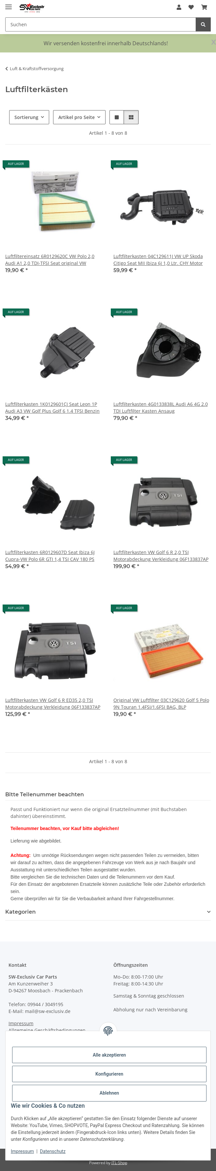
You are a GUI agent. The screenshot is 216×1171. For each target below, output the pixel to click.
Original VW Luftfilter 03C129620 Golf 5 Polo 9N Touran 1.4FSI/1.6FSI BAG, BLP (161, 703)
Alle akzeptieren (109, 1055)
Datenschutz (53, 1151)
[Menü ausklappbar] (8, 4)
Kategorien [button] (20, 912)
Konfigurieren (109, 1074)
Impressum (22, 1151)
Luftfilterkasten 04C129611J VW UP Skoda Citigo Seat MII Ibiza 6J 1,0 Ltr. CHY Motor (158, 259)
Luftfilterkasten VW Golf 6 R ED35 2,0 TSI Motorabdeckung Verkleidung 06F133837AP (52, 703)
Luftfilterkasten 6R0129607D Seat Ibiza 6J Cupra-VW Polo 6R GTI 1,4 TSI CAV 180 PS (50, 555)
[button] (179, 7)
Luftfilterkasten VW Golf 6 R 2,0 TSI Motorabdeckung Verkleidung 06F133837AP (160, 555)
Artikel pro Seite (76, 117)
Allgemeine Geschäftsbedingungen (47, 1030)
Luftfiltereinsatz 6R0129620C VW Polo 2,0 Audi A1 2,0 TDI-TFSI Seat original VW (49, 259)
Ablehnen (109, 1093)
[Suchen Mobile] (100, 24)
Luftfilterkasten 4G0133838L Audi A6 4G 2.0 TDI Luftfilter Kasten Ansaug (160, 407)
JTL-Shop (119, 1162)
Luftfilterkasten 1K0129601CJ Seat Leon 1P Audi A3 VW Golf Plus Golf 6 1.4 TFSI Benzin (52, 407)
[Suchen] (203, 24)
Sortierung (26, 117)
